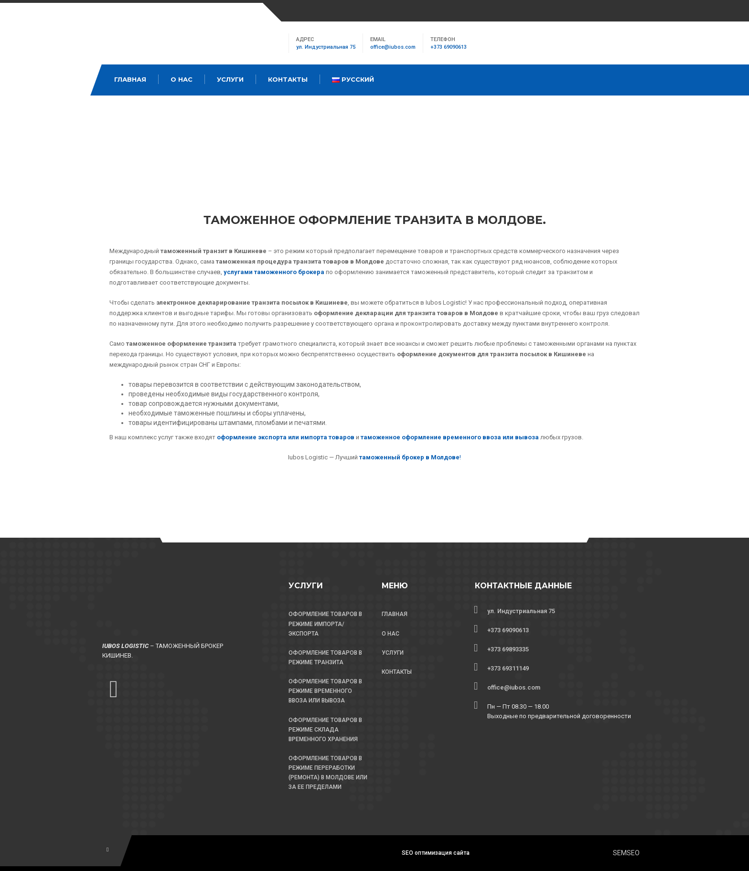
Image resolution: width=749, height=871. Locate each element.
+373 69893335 (508, 649)
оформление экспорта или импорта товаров (285, 437)
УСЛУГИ (393, 652)
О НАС (390, 633)
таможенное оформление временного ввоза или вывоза (450, 437)
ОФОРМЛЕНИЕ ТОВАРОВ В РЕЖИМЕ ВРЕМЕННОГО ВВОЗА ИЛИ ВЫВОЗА (325, 691)
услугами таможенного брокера (274, 272)
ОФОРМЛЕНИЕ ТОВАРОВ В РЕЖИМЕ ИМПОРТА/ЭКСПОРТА (325, 624)
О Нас (182, 79)
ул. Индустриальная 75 (325, 47)
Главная (130, 79)
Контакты (288, 79)
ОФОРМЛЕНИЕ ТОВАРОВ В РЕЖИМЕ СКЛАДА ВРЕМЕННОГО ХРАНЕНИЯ (325, 730)
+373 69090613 (448, 47)
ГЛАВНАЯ (394, 614)
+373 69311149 (508, 668)
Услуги (230, 79)
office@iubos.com (393, 47)
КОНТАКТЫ (397, 672)
